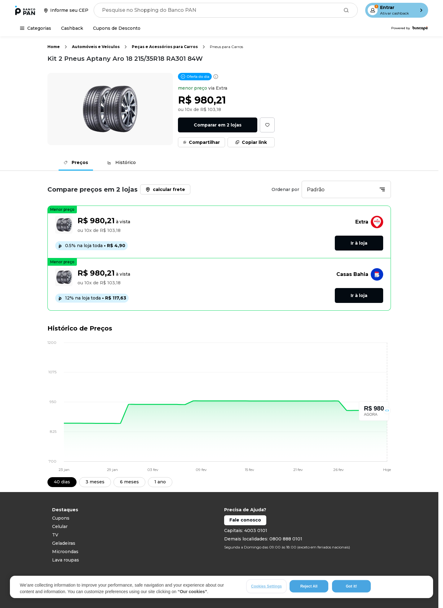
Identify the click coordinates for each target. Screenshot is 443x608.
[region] (221, 587)
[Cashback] (72, 28)
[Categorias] (35, 28)
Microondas (65, 551)
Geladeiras (63, 543)
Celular (60, 526)
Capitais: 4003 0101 (245, 530)
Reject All (308, 586)
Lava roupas (65, 560)
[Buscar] (346, 10)
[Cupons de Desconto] (116, 28)
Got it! (351, 586)
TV (55, 535)
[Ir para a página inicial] (25, 10)
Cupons (60, 518)
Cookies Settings (266, 586)
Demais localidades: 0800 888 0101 (263, 539)
